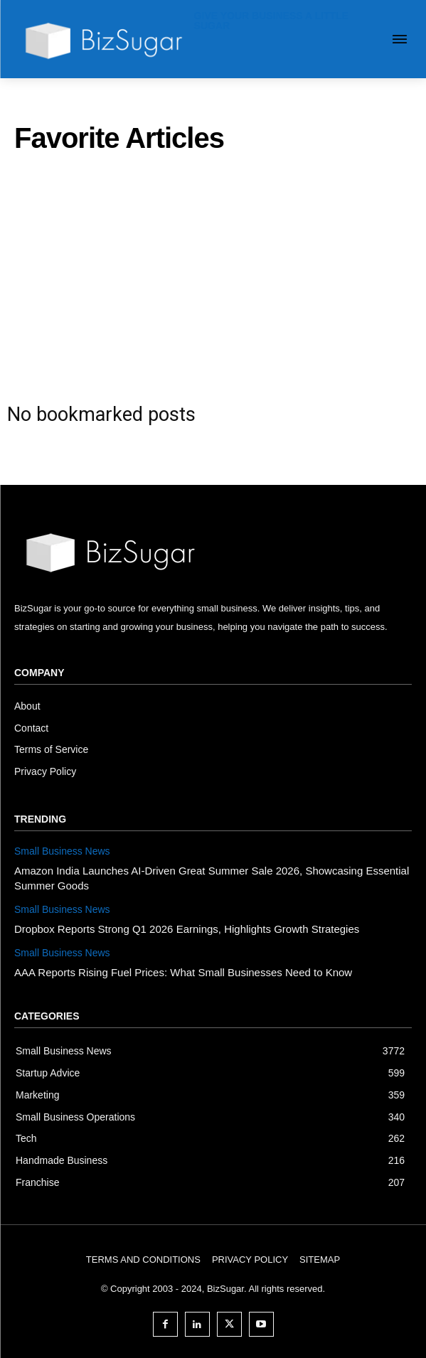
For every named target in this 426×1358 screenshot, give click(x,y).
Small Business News (62, 851)
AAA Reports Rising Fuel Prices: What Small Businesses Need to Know (183, 972)
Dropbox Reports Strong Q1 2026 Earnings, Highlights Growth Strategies (186, 929)
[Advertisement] (213, 273)
